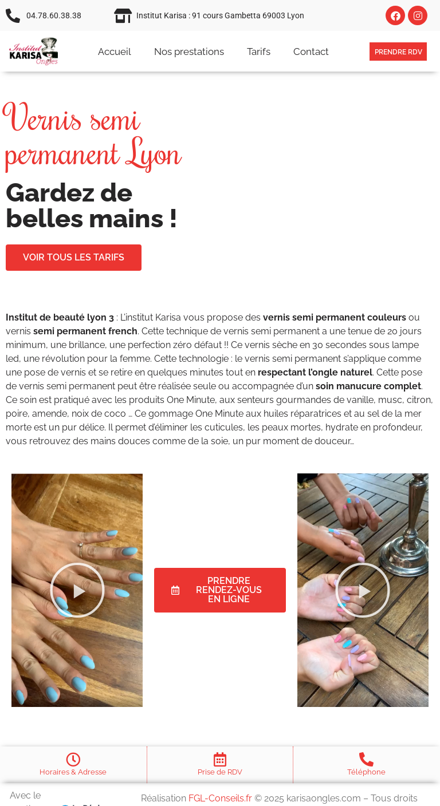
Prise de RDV (220, 772)
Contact (311, 51)
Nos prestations (189, 51)
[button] (77, 590)
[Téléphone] (366, 759)
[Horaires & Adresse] (73, 759)
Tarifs (258, 51)
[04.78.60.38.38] (13, 16)
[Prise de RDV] (220, 759)
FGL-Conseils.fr (220, 798)
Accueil (114, 51)
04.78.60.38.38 (53, 15)
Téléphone (366, 772)
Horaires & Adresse (73, 772)
